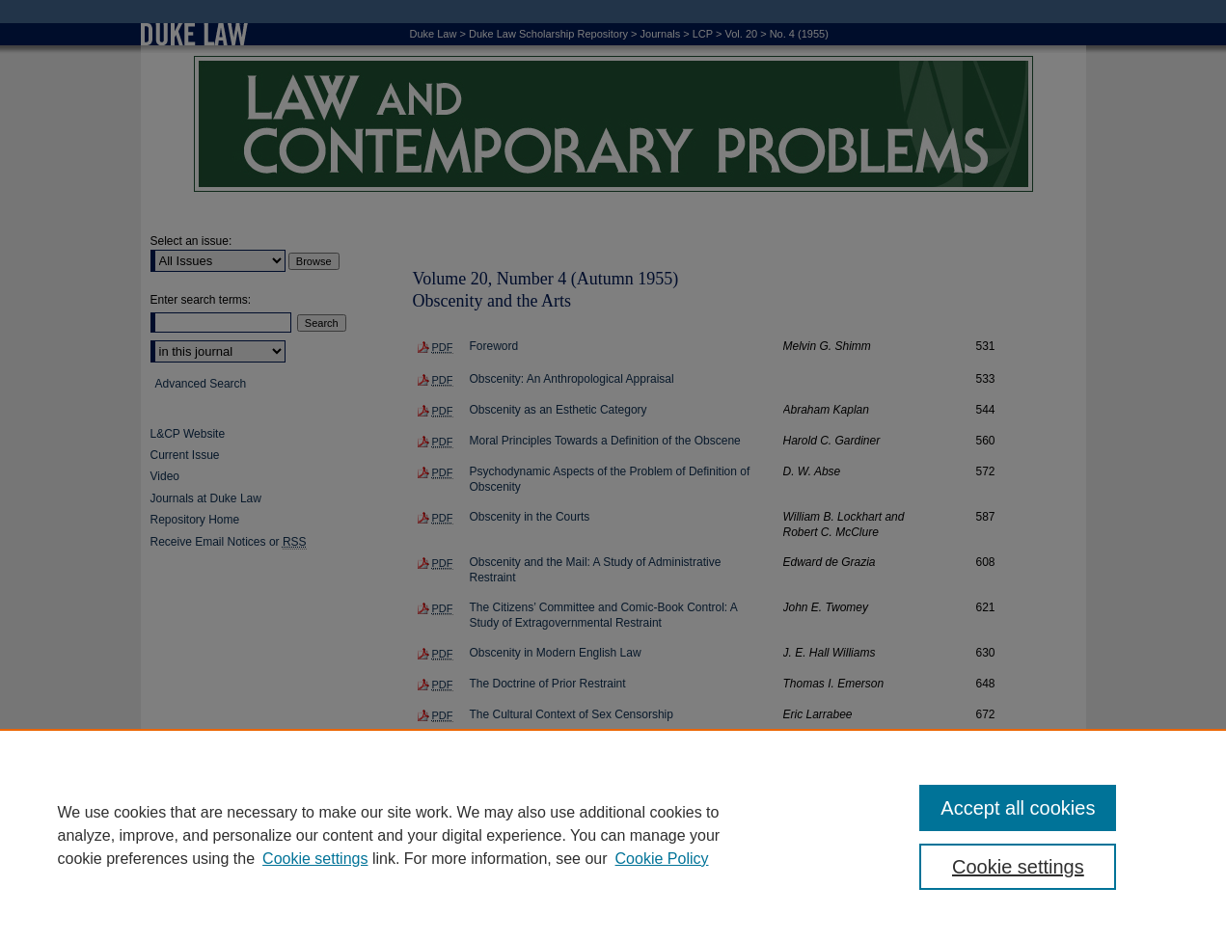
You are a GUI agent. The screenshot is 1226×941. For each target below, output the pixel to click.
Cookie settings (315, 858)
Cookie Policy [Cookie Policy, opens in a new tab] (662, 858)
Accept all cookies (1017, 808)
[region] (613, 835)
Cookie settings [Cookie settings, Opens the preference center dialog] (1018, 866)
